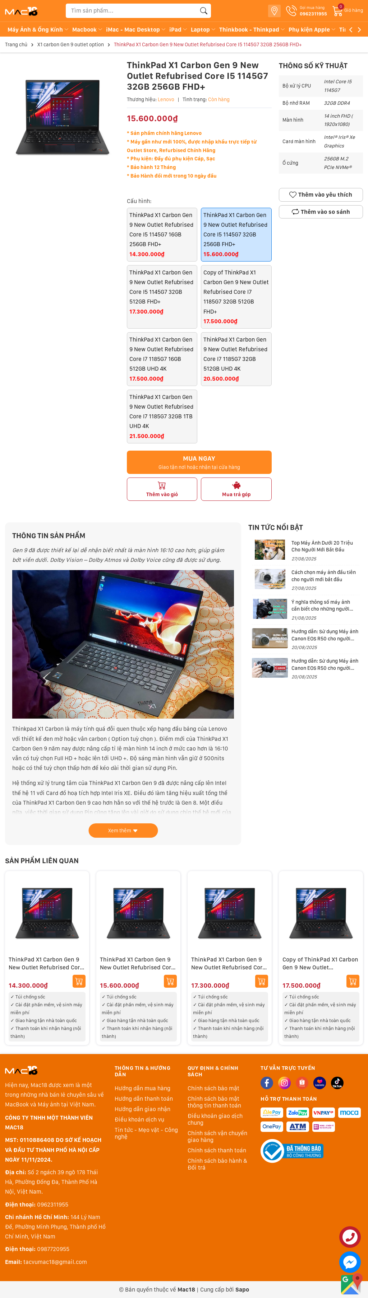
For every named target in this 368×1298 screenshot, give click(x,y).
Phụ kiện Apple (312, 29)
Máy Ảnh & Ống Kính (38, 29)
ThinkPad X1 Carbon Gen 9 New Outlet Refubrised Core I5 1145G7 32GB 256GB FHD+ (137, 967)
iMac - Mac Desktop (136, 29)
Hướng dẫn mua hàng (142, 1088)
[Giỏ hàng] (347, 10)
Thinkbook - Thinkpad (252, 29)
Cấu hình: (139, 201)
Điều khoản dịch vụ (139, 1119)
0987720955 (53, 1249)
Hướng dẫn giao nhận (142, 1109)
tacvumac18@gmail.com (55, 1262)
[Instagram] (284, 1083)
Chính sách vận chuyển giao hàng (217, 1136)
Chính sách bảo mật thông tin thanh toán (214, 1102)
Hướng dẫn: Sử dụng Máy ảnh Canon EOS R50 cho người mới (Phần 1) (324, 668)
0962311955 (52, 1204)
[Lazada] (319, 1083)
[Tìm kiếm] (204, 11)
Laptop (203, 29)
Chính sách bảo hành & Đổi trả (217, 1164)
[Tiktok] (337, 1083)
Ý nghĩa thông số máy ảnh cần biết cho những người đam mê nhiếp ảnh (320, 609)
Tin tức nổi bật (275, 527)
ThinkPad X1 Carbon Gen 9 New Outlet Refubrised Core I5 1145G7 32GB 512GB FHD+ (228, 967)
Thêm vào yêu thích (320, 194)
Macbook (87, 29)
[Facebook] (267, 1083)
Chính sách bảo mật (213, 1088)
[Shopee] (302, 1083)
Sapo (242, 1289)
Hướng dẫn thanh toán (144, 1098)
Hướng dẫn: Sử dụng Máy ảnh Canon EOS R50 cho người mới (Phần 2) (324, 638)
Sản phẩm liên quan (42, 860)
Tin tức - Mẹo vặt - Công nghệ (146, 1133)
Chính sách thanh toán (217, 1150)
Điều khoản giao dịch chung (215, 1119)
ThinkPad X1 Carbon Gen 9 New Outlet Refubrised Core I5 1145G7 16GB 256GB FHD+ (46, 967)
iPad (178, 29)
